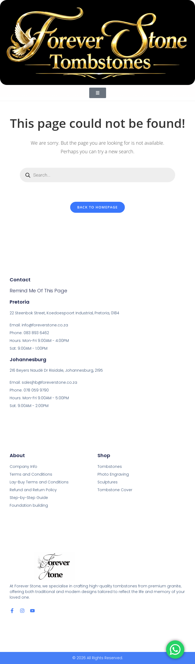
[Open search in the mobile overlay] (97, 175)
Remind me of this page (38, 290)
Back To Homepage (97, 207)
